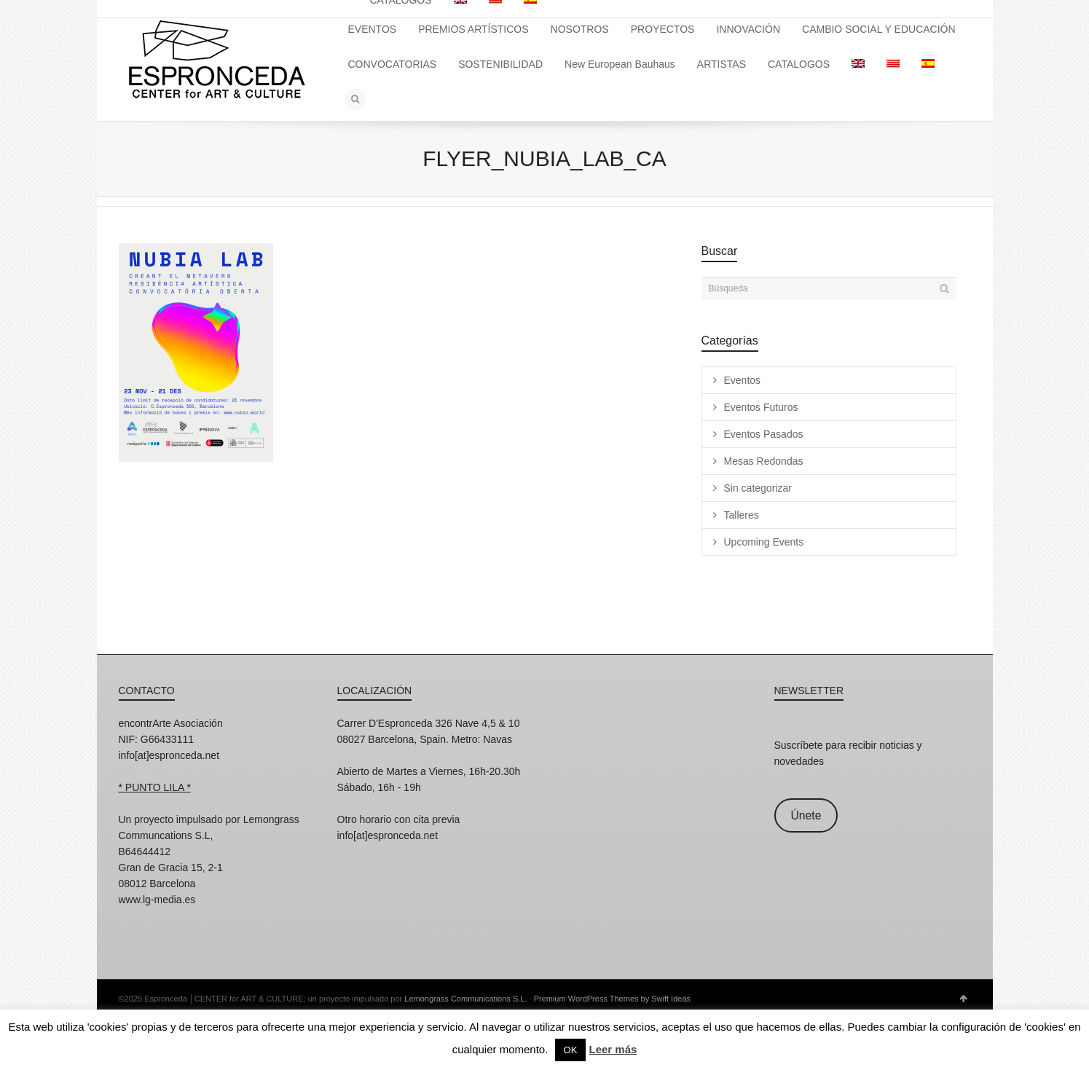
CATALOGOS (799, 64)
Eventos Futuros (761, 407)
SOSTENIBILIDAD (500, 64)
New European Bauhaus (620, 64)
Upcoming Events (764, 542)
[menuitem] (858, 64)
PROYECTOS (663, 29)
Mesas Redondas (763, 461)
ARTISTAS (721, 64)
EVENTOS (372, 29)
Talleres (741, 515)
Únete (805, 815)
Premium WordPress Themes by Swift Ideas (612, 998)
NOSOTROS (580, 29)
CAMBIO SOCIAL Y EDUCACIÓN (879, 29)
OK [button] (571, 1050)
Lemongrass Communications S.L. (465, 998)
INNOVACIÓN (748, 29)
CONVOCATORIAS (392, 64)
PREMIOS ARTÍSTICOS (473, 29)
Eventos (742, 380)
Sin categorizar (758, 488)
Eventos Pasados (763, 434)
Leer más (613, 1049)
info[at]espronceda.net (169, 755)
